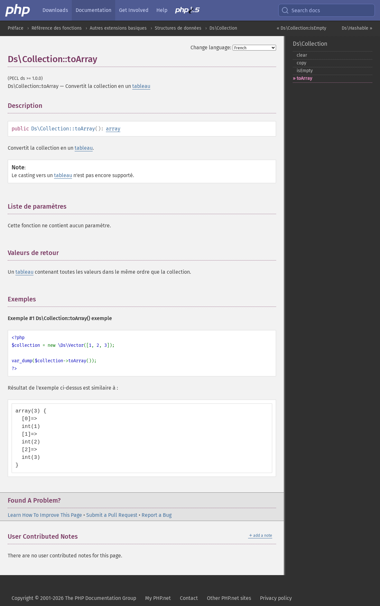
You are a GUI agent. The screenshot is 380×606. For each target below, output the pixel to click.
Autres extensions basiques (118, 28)
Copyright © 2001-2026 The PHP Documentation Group (74, 598)
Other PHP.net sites (229, 598)
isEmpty (305, 70)
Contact (189, 598)
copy (301, 63)
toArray (304, 78)
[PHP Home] (18, 10)
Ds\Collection (223, 28)
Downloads (55, 10)
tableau (141, 86)
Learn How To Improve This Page (45, 515)
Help (161, 10)
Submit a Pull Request (111, 515)
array (113, 129)
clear (302, 55)
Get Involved (134, 10)
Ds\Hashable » (357, 28)
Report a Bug (156, 515)
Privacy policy (276, 598)
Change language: (210, 47)
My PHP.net (158, 598)
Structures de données (178, 28)
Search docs (300, 10)
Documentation (93, 10)
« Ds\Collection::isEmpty (301, 28)
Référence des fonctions (57, 28)
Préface (15, 28)
